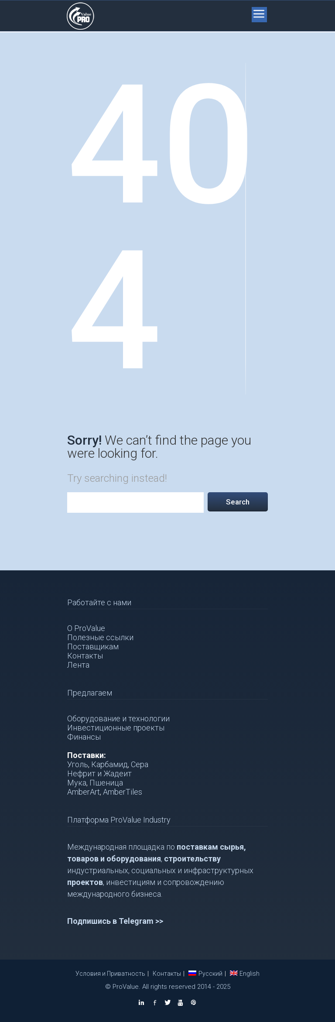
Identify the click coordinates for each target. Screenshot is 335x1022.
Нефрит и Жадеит (99, 773)
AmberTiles (122, 791)
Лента (78, 664)
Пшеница (106, 782)
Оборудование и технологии (118, 718)
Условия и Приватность (110, 973)
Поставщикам (93, 646)
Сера (139, 764)
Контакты (85, 655)
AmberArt (83, 791)
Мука (76, 782)
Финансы (84, 736)
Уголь (77, 764)
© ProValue (122, 987)
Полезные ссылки (100, 637)
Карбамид (109, 764)
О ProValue (86, 628)
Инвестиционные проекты (115, 727)
